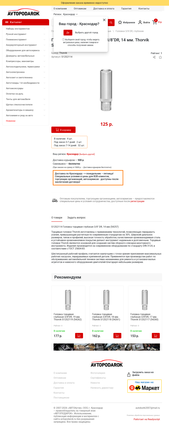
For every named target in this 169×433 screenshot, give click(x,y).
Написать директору (102, 387)
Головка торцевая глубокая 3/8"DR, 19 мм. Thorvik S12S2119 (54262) (68, 317)
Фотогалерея (98, 372)
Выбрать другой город (86, 32)
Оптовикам (80, 8)
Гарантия (126, 8)
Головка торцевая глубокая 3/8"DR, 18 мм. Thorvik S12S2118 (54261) (106, 317)
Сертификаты (98, 377)
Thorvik (63, 53)
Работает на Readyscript (147, 419)
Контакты (143, 8)
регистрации (137, 201)
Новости (95, 382)
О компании (60, 8)
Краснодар (69, 14)
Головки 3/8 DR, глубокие (130, 31)
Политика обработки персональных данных (143, 415)
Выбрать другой (87, 154)
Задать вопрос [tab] (76, 217)
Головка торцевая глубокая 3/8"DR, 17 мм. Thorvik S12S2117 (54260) (144, 317)
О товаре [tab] (56, 217)
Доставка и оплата (103, 8)
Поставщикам (61, 397)
